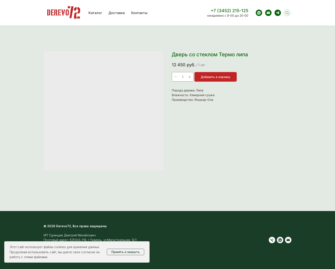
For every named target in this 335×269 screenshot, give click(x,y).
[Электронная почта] (268, 13)
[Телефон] (272, 240)
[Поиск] (287, 13)
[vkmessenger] (259, 13)
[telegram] (278, 13)
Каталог (95, 13)
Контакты (139, 13)
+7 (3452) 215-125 (229, 10)
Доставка (117, 13)
